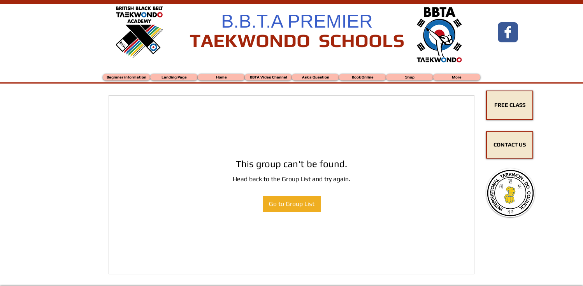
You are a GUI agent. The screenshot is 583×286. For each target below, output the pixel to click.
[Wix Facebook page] (508, 32)
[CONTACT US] (509, 145)
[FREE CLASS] (509, 105)
